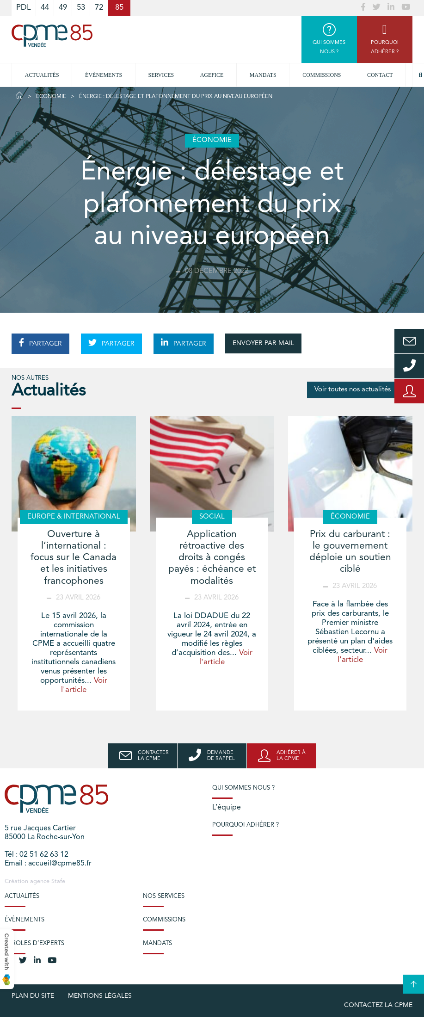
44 (45, 8)
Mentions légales (100, 996)
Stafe (58, 881)
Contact (380, 75)
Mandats (263, 75)
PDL (23, 8)
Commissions (321, 75)
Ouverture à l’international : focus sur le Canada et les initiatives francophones (74, 558)
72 (99, 8)
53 (81, 8)
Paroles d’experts (34, 943)
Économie (51, 96)
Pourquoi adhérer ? (245, 825)
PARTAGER (40, 343)
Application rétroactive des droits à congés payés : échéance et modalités (212, 558)
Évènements (103, 75)
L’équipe (226, 807)
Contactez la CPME (378, 1005)
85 (119, 8)
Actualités (42, 75)
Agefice (212, 75)
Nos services (163, 896)
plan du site (33, 996)
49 (63, 8)
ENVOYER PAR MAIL (263, 343)
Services (161, 75)
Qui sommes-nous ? (243, 788)
